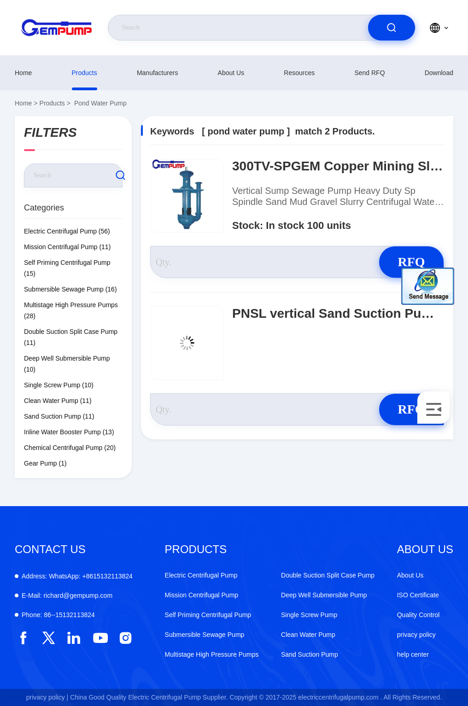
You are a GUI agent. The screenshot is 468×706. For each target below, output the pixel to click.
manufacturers (157, 72)
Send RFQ (369, 72)
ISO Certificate (418, 595)
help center (413, 654)
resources (299, 72)
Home (23, 72)
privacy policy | (47, 697)
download (439, 72)
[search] (391, 28)
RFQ (411, 262)
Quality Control (418, 614)
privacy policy (416, 634)
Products (84, 72)
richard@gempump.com (67, 595)
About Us (231, 72)
